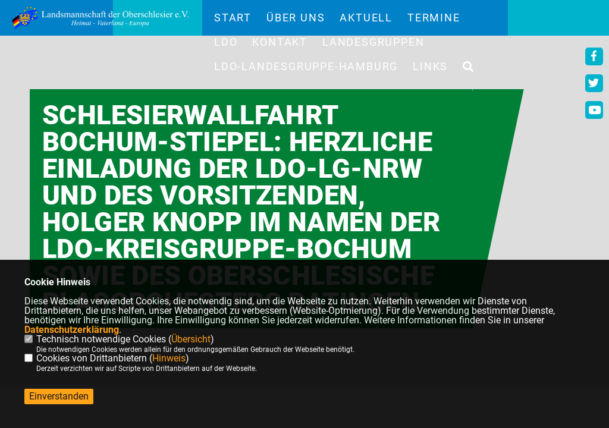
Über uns (295, 17)
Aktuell (366, 17)
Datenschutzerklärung (71, 329)
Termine (433, 17)
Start (233, 17)
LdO (225, 42)
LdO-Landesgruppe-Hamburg (306, 66)
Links (430, 66)
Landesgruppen (373, 42)
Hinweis (169, 358)
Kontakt (279, 42)
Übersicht (191, 339)
